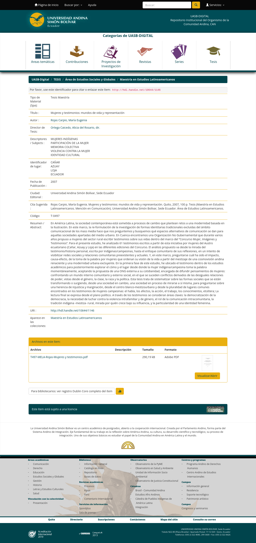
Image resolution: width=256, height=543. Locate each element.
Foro (86, 494)
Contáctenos (137, 519)
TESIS (57, 79)
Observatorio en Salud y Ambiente (154, 468)
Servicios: (215, 5)
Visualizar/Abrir (207, 376)
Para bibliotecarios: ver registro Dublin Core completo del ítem (71, 391)
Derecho (37, 468)
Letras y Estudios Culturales (48, 489)
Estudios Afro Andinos (147, 494)
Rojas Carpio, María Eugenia (69, 120)
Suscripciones (106, 519)
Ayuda (92, 5)
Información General (95, 464)
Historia (37, 484)
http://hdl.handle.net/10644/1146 (72, 310)
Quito (51, 519)
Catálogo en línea (93, 468)
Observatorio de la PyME (149, 464)
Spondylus (85, 508)
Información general (198, 486)
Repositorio (90, 472)
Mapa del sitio (169, 519)
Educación (38, 472)
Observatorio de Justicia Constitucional (156, 480)
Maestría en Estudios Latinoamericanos (147, 79)
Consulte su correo (204, 519)
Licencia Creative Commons (96, 409)
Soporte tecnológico (198, 494)
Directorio (76, 519)
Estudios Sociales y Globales (48, 476)
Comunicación (41, 464)
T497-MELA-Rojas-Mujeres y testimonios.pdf (59, 357)
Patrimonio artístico (197, 498)
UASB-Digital (40, 79)
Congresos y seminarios (195, 508)
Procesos (89, 486)
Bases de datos (92, 476)
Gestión (37, 480)
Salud (36, 493)
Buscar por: (73, 5)
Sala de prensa (87, 512)
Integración (141, 507)
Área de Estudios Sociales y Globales (90, 79)
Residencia (192, 490)
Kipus (87, 490)
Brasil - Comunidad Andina (150, 490)
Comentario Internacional (98, 498)
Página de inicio (46, 5)
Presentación (40, 502)
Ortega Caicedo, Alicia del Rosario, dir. (75, 127)
